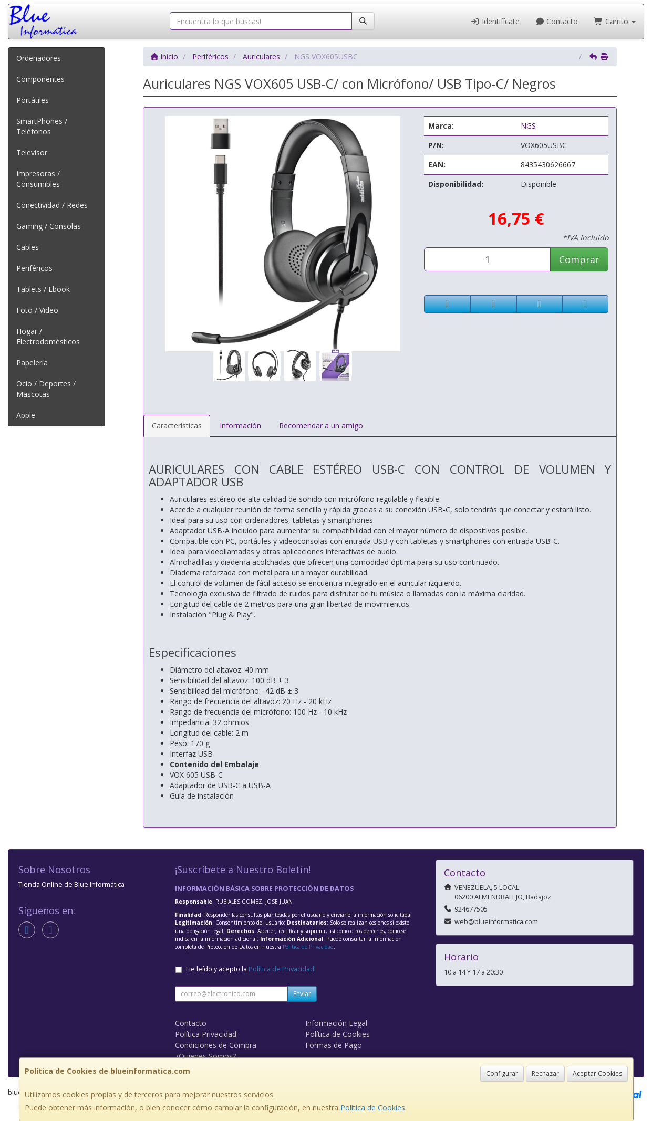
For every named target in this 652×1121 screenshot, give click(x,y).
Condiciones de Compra (215, 1045)
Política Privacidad (205, 1034)
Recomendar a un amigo (321, 426)
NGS (528, 126)
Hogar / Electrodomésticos (48, 336)
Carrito (615, 21)
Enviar (302, 993)
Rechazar (545, 1073)
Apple (25, 415)
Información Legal (336, 1023)
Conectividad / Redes (52, 205)
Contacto (556, 21)
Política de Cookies (372, 1108)
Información (240, 426)
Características (177, 426)
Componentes (40, 79)
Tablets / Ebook (43, 289)
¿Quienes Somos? (205, 1056)
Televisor (31, 153)
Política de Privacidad (308, 946)
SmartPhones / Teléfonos (41, 126)
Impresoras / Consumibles (38, 179)
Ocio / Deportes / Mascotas (46, 389)
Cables (27, 247)
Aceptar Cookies (597, 1073)
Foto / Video (37, 310)
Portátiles (32, 100)
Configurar (502, 1073)
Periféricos (34, 268)
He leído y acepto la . (251, 969)
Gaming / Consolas (48, 226)
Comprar (579, 259)
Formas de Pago (333, 1045)
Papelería (32, 363)
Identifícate (495, 21)
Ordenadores (38, 58)
